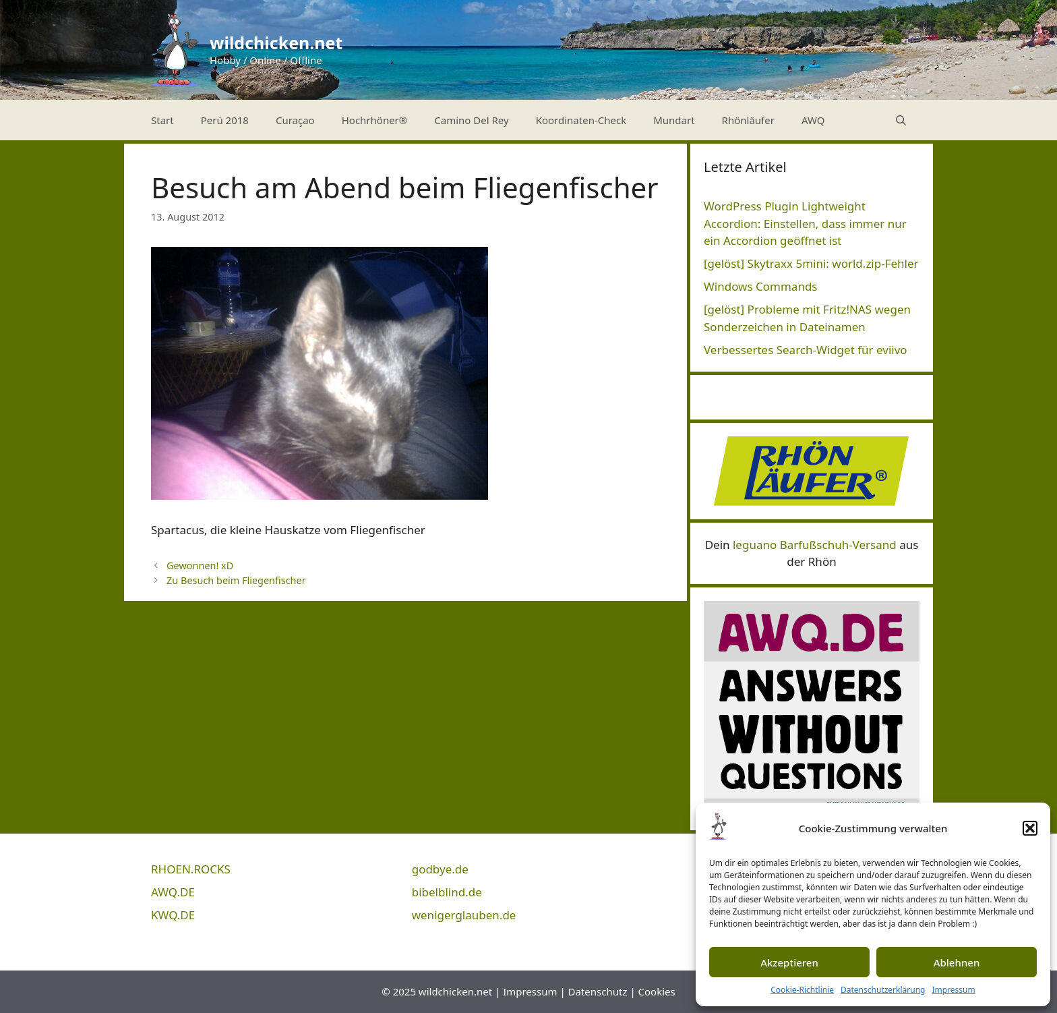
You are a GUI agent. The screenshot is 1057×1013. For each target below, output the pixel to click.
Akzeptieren (789, 962)
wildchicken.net (276, 42)
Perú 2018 (225, 120)
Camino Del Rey (471, 120)
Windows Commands (761, 286)
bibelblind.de (447, 892)
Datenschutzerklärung (883, 989)
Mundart (673, 120)
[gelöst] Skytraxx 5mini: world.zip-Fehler (811, 263)
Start (162, 120)
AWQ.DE (173, 892)
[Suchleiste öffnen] (900, 120)
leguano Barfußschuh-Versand (815, 544)
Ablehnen (957, 962)
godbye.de (440, 869)
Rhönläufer (748, 120)
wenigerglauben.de (464, 915)
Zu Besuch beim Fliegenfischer (236, 580)
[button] (1030, 828)
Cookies (656, 991)
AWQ (813, 120)
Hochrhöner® (375, 120)
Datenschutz (598, 991)
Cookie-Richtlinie (802, 989)
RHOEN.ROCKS (191, 869)
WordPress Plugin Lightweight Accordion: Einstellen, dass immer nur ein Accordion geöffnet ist (805, 223)
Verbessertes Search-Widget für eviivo (805, 349)
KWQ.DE (173, 915)
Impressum (953, 989)
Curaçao (295, 120)
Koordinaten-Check (581, 120)
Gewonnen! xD (200, 565)
